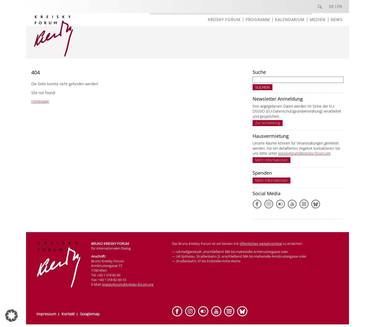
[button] (11, 315)
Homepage (40, 101)
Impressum (46, 313)
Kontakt (68, 313)
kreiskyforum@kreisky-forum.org (304, 153)
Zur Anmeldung (267, 122)
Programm (258, 19)
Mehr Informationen (271, 160)
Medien (318, 19)
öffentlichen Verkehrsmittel (261, 243)
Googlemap (90, 313)
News (336, 19)
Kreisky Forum (224, 19)
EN (339, 6)
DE (331, 6)
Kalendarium (289, 19)
